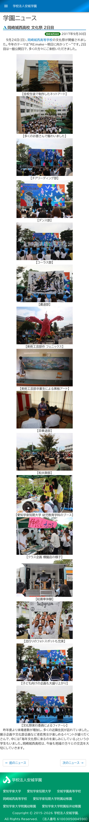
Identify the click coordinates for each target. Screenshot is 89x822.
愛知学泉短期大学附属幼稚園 (52, 798)
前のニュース (15, 762)
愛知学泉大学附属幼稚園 (19, 806)
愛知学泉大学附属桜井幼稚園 (61, 806)
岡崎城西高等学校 (40, 39)
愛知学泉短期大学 (39, 791)
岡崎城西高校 (52, 34)
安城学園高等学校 (69, 791)
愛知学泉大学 (12, 791)
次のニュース (73, 762)
